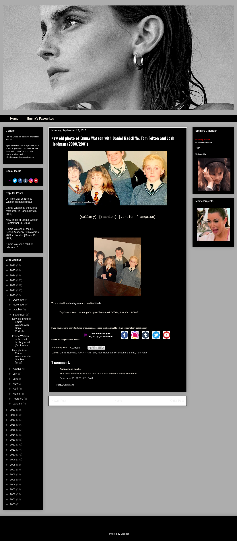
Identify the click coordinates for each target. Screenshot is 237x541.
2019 (13, 409)
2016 (13, 424)
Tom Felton (142, 352)
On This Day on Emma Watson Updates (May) (19, 200)
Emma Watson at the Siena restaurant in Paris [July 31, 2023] (21, 210)
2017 (13, 419)
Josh (98, 303)
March (17, 393)
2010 (13, 454)
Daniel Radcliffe (68, 352)
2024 (13, 275)
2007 (13, 469)
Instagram (75, 303)
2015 (13, 429)
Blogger (125, 533)
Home (14, 118)
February (18, 398)
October (18, 309)
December (19, 299)
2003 (13, 489)
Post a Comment (65, 385)
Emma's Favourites (40, 118)
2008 (13, 464)
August (17, 368)
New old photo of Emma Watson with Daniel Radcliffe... (21, 324)
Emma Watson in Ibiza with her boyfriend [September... (21, 341)
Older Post (177, 400)
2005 (13, 479)
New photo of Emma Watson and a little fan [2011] (21, 356)
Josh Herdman (105, 352)
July (15, 373)
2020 (13, 295)
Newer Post (58, 400)
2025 (13, 270)
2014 (13, 434)
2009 (13, 459)
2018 (13, 414)
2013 (13, 439)
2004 (13, 484)
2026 (13, 265)
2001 (13, 499)
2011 (13, 449)
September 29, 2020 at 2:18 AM (76, 378)
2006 (13, 474)
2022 (13, 285)
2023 (13, 280)
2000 (13, 504)
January (18, 403)
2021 (13, 290)
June (16, 378)
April (16, 388)
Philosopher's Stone (124, 352)
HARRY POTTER (87, 352)
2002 (13, 494)
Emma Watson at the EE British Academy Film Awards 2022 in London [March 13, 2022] (22, 233)
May (15, 383)
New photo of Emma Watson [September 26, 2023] (22, 221)
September (19, 314)
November (19, 304)
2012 (13, 444)
